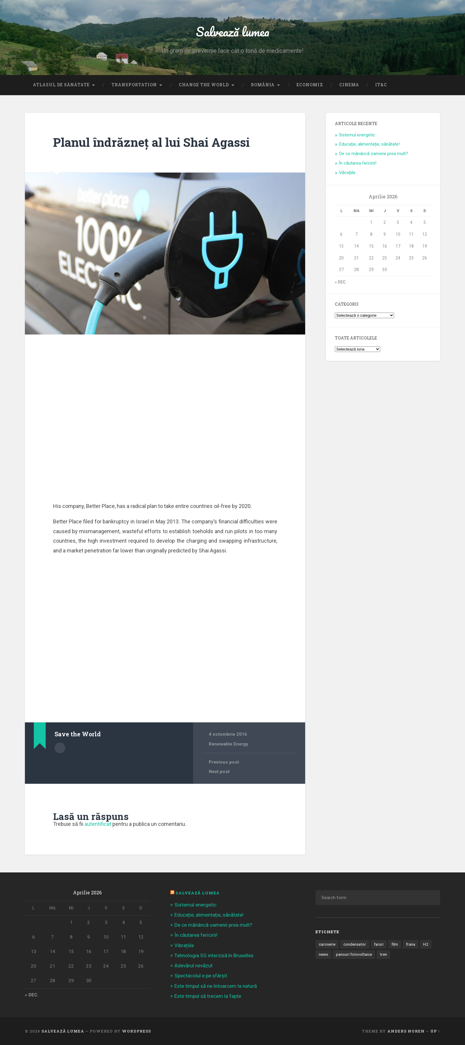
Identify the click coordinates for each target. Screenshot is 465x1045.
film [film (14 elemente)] (394, 944)
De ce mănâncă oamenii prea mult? (373, 153)
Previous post (224, 762)
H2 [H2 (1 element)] (425, 944)
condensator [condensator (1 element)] (354, 944)
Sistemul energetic (357, 135)
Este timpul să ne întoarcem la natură (215, 986)
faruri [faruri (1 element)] (378, 944)
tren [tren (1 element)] (383, 954)
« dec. (341, 282)
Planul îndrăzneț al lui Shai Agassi (151, 142)
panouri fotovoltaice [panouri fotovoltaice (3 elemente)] (354, 954)
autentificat (98, 824)
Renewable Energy (228, 744)
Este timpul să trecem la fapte (207, 996)
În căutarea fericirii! (357, 163)
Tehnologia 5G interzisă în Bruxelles (214, 955)
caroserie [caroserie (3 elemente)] (327, 944)
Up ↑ (435, 1031)
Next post (219, 771)
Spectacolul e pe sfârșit (200, 976)
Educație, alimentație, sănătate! (369, 144)
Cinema (349, 84)
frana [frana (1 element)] (410, 944)
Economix (310, 84)
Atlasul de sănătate (61, 84)
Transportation (134, 84)
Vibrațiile (347, 172)
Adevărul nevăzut (193, 965)
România (263, 84)
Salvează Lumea (198, 893)
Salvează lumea (233, 31)
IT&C (381, 84)
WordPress (136, 1031)
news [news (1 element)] (323, 954)
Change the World (204, 84)
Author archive (60, 748)
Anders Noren (406, 1031)
